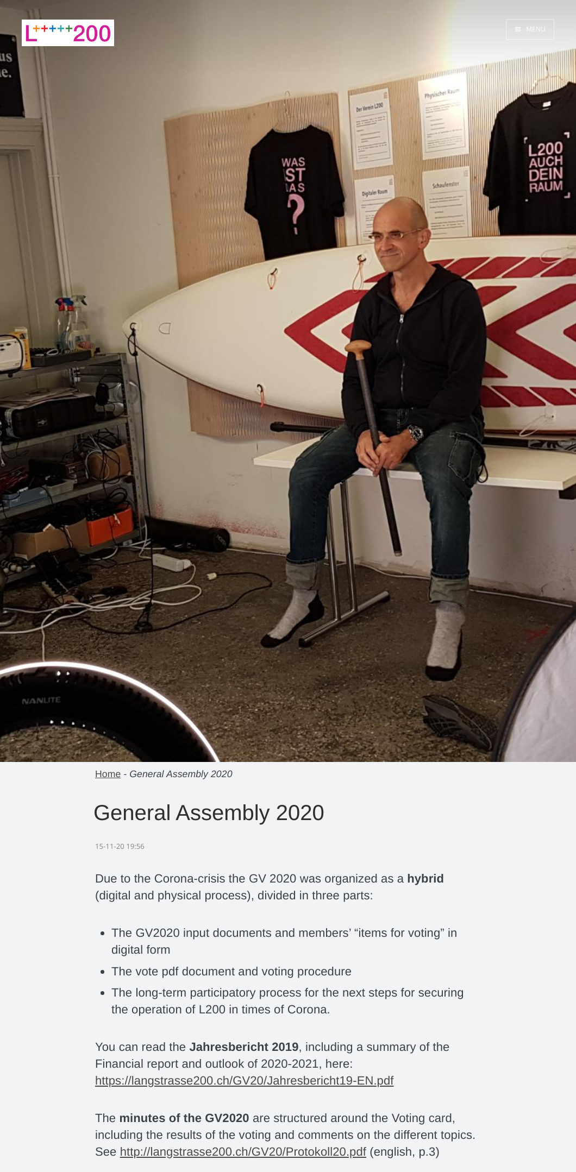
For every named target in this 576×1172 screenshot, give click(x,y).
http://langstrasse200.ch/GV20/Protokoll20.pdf (243, 1151)
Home (108, 773)
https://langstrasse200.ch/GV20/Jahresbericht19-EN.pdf (244, 1080)
